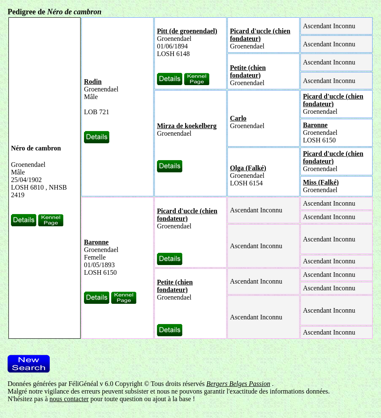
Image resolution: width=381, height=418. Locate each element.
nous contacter (69, 398)
